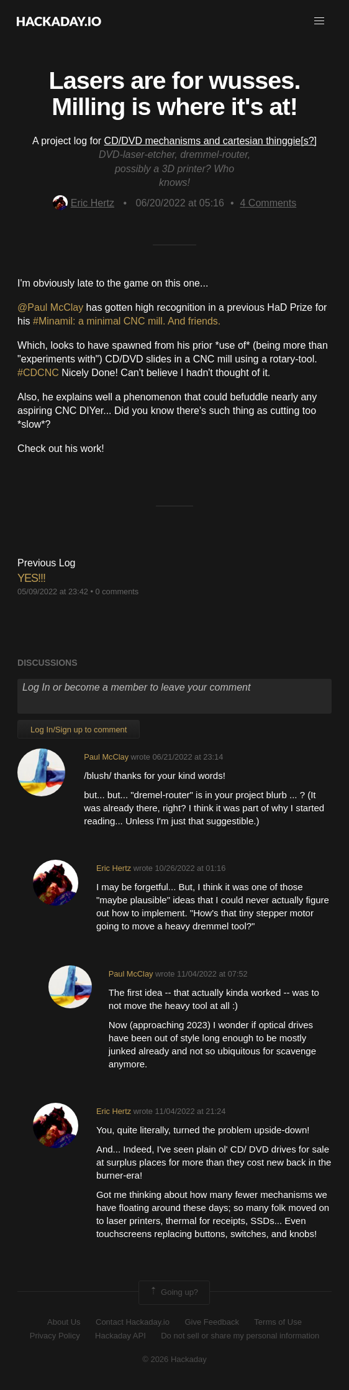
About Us (63, 1322)
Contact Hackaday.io (133, 1322)
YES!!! (31, 578)
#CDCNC (39, 372)
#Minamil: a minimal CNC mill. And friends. (128, 321)
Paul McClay (106, 757)
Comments (268, 203)
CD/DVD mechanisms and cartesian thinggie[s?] (210, 141)
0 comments (117, 591)
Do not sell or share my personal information (240, 1335)
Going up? (173, 1292)
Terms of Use (278, 1322)
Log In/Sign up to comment (78, 729)
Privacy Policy (55, 1335)
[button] (319, 21)
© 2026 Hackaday (174, 1359)
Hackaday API (120, 1335)
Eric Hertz (83, 203)
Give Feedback (211, 1322)
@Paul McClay (51, 307)
